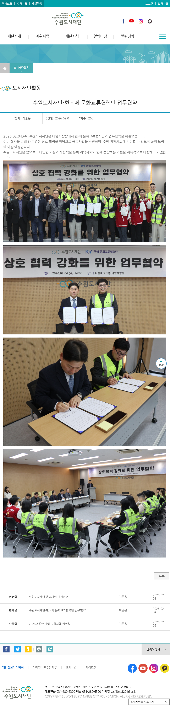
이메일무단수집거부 (45, 667)
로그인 (149, 3)
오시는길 (71, 667)
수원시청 (22, 3)
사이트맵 (91, 667)
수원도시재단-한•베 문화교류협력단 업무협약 (57, 610)
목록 (162, 576)
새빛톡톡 (37, 3)
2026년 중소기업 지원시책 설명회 (49, 623)
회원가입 (163, 3)
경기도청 (7, 3)
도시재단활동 (21, 67)
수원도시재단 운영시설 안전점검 (48, 596)
